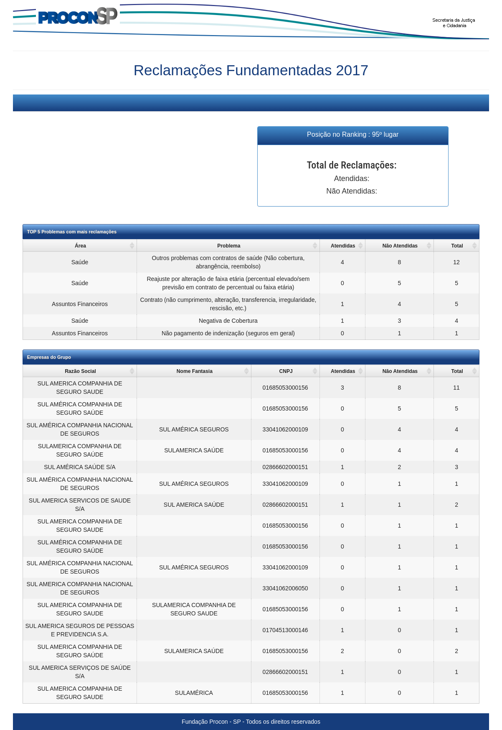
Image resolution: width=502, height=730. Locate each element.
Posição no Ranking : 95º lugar (352, 134)
